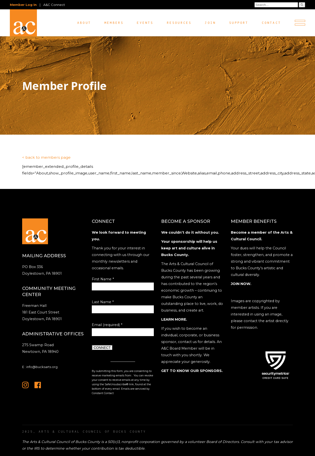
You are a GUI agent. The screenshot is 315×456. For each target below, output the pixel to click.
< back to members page (46, 157)
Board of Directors (222, 442)
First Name (103, 279)
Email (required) (107, 325)
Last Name (103, 302)
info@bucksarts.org (42, 367)
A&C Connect (54, 5)
